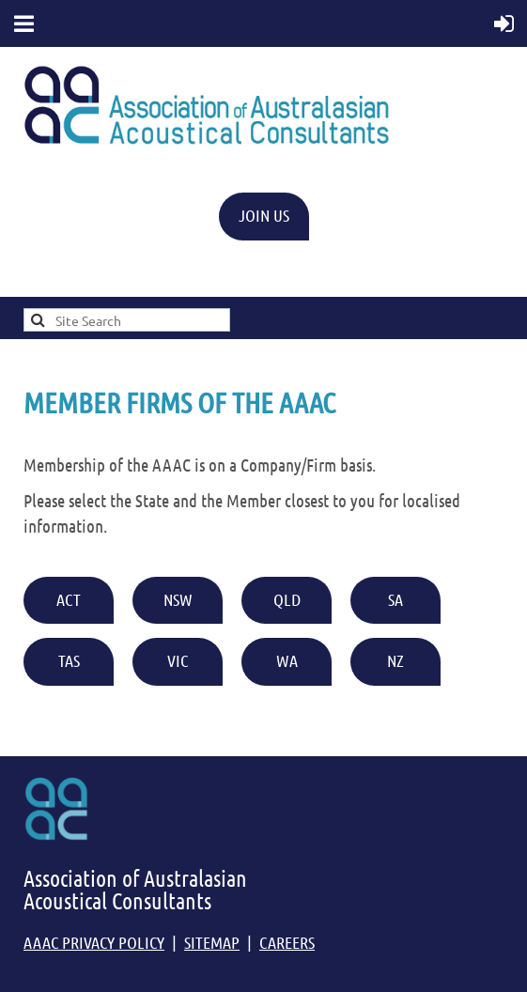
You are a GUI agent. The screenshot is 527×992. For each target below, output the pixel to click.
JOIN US (264, 215)
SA (395, 599)
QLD (287, 599)
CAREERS (287, 942)
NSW (178, 599)
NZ (395, 660)
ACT (68, 599)
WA (287, 660)
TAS (69, 660)
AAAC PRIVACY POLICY (93, 942)
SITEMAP (212, 942)
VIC (177, 660)
